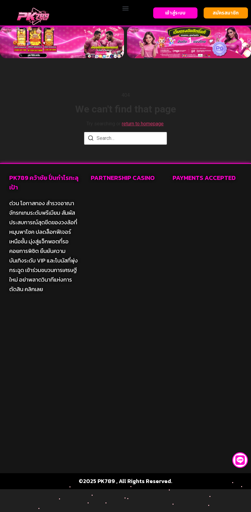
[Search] (91, 139)
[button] (125, 8)
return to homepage (143, 124)
